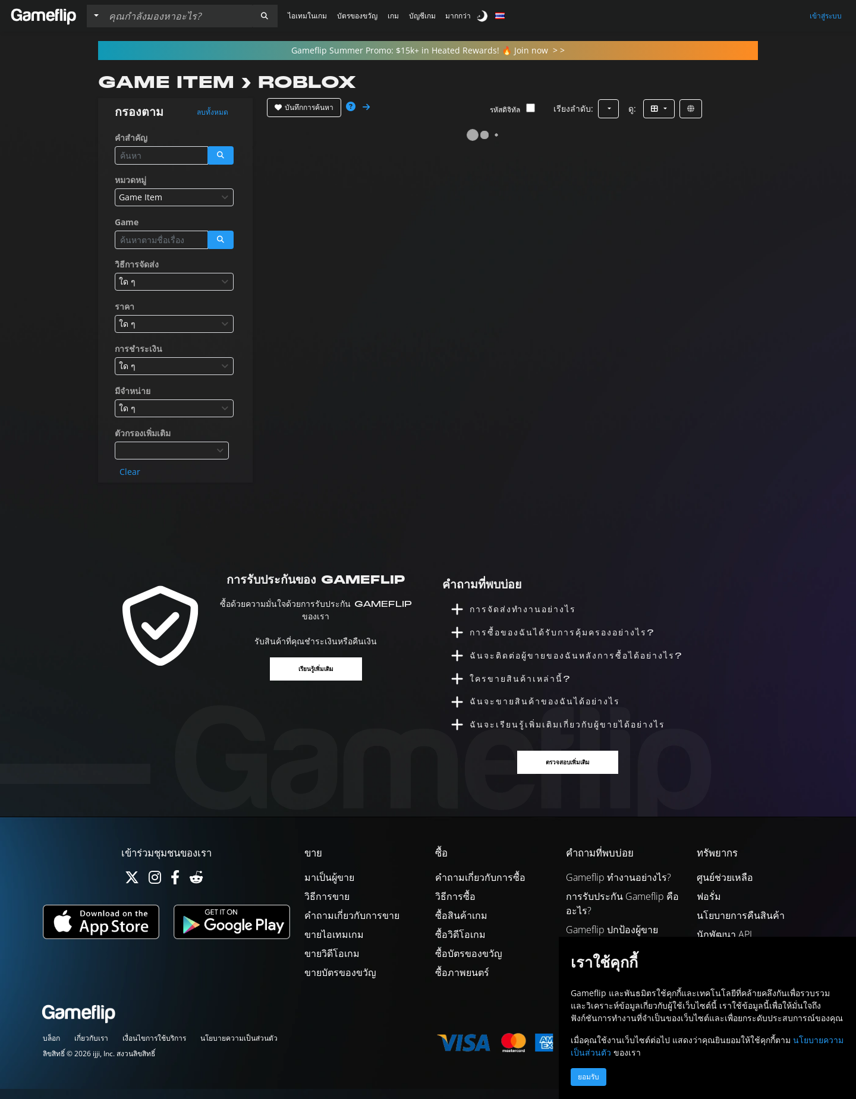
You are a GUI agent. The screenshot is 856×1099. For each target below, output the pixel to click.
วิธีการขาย (327, 906)
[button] (264, 16)
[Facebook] (175, 890)
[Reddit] (196, 890)
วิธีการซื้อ (455, 906)
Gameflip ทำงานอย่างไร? (618, 887)
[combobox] (174, 197)
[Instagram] (155, 890)
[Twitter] (132, 890)
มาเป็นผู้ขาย (329, 887)
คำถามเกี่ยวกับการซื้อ (480, 887)
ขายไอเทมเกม (334, 944)
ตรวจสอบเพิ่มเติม (568, 771)
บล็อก (51, 1048)
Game (127, 222)
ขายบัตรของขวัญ (340, 982)
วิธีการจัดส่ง (137, 264)
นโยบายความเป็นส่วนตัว (239, 1048)
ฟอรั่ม (709, 906)
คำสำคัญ (131, 137)
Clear (129, 471)
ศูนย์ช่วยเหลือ (725, 887)
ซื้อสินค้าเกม (461, 925)
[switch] (483, 16)
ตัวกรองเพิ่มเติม (143, 433)
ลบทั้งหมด (212, 112)
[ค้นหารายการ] (177, 16)
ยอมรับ (588, 1077)
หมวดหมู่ (130, 179)
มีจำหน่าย (132, 390)
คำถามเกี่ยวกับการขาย (351, 925)
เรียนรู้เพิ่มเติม (316, 669)
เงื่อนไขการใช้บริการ (154, 1048)
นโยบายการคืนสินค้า (741, 925)
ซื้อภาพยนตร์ (462, 982)
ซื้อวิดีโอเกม (460, 944)
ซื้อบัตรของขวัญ (468, 963)
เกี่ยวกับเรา (91, 1048)
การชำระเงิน (138, 348)
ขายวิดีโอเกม (332, 963)
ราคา (124, 306)
